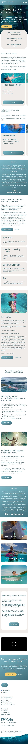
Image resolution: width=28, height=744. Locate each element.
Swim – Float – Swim (7, 699)
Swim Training (5, 701)
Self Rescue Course (6, 697)
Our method (4, 710)
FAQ (5, 685)
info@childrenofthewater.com (8, 722)
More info (13, 102)
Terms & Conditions (12, 732)
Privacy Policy (4, 732)
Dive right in (7, 26)
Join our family (5, 712)
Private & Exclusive (6, 703)
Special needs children (8, 705)
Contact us (4, 709)
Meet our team (5, 714)
